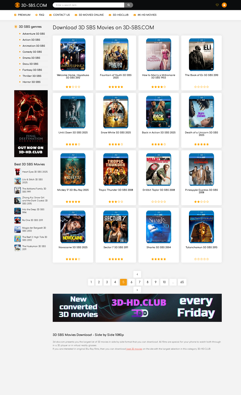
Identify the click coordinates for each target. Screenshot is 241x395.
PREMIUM (22, 15)
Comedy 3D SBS (32, 52)
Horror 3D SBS (32, 82)
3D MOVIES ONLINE (89, 15)
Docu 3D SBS (30, 64)
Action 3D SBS (31, 40)
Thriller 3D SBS (32, 76)
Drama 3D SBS (31, 58)
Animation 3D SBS (34, 46)
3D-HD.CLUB (119, 15)
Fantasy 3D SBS (32, 70)
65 (182, 282)
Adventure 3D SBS (34, 34)
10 (164, 282)
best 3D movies (134, 349)
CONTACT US (59, 15)
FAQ (39, 15)
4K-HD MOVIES (145, 15)
